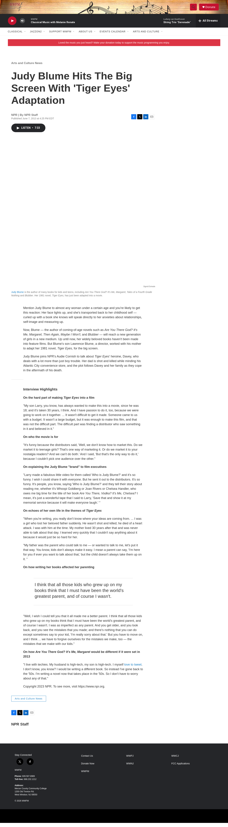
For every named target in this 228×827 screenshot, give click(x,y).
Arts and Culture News (26, 67)
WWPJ (130, 760)
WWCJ (175, 760)
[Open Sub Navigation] (25, 35)
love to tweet (132, 668)
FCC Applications (180, 767)
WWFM (18, 774)
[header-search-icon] (194, 9)
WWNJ (130, 767)
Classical (15, 35)
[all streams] (208, 25)
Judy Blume (17, 296)
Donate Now (87, 767)
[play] (12, 25)
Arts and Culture (146, 35)
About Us (85, 35)
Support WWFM (60, 35)
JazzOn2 (36, 35)
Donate (211, 9)
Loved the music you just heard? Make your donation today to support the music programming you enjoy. (114, 46)
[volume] (22, 25)
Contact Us (87, 760)
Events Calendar (113, 35)
